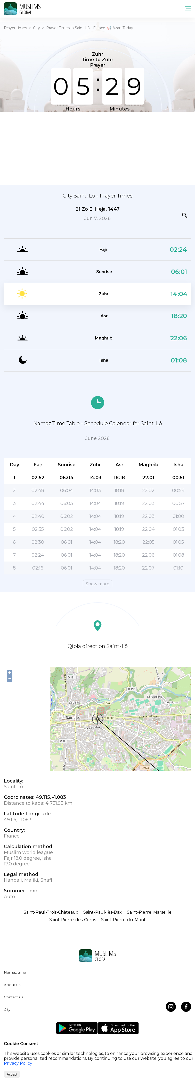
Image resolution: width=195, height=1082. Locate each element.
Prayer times (15, 28)
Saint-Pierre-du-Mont (123, 919)
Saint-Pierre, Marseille (149, 912)
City (36, 28)
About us (12, 984)
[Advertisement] (97, 148)
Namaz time (15, 972)
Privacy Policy (18, 1063)
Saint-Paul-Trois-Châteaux (51, 912)
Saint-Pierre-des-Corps (72, 919)
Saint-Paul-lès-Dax (102, 912)
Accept (12, 1074)
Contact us (13, 997)
